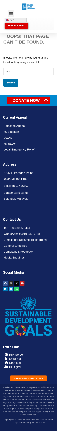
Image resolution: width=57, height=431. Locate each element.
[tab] (28, 100)
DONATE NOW (26, 100)
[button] (11, 13)
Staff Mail (14, 362)
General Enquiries (15, 245)
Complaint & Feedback (18, 251)
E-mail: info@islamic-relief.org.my (25, 239)
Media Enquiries (14, 257)
